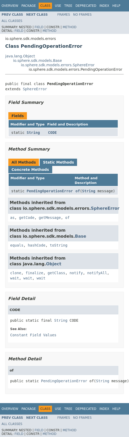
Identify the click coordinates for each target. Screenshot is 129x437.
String (33, 132)
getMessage (50, 217)
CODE (52, 132)
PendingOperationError (50, 191)
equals (17, 245)
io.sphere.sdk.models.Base (37, 60)
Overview (10, 6)
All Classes (12, 21)
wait (14, 278)
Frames (63, 14)
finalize (34, 273)
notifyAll (97, 273)
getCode (26, 217)
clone (15, 273)
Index (104, 6)
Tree (68, 6)
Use (58, 6)
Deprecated (85, 6)
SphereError (35, 89)
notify (76, 273)
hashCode (36, 245)
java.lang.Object (20, 56)
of (77, 191)
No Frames (82, 14)
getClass (56, 273)
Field (38, 27)
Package (28, 6)
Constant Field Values (33, 335)
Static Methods (58, 162)
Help (116, 6)
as (12, 217)
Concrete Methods (30, 169)
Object (53, 263)
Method (70, 27)
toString (58, 245)
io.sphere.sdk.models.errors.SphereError (58, 65)
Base (80, 236)
